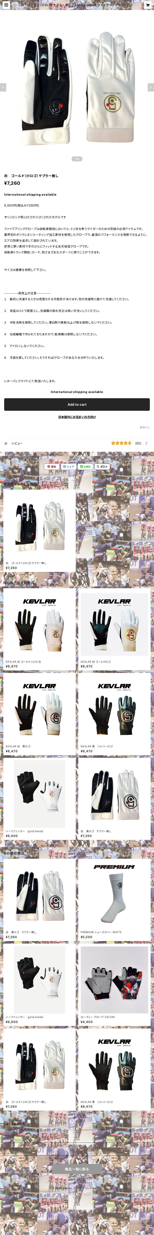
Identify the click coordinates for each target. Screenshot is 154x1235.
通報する (145, 427)
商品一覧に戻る (77, 1169)
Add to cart (77, 404)
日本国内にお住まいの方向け (77, 417)
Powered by (77, 1194)
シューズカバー (13, 1149)
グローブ (9, 1136)
